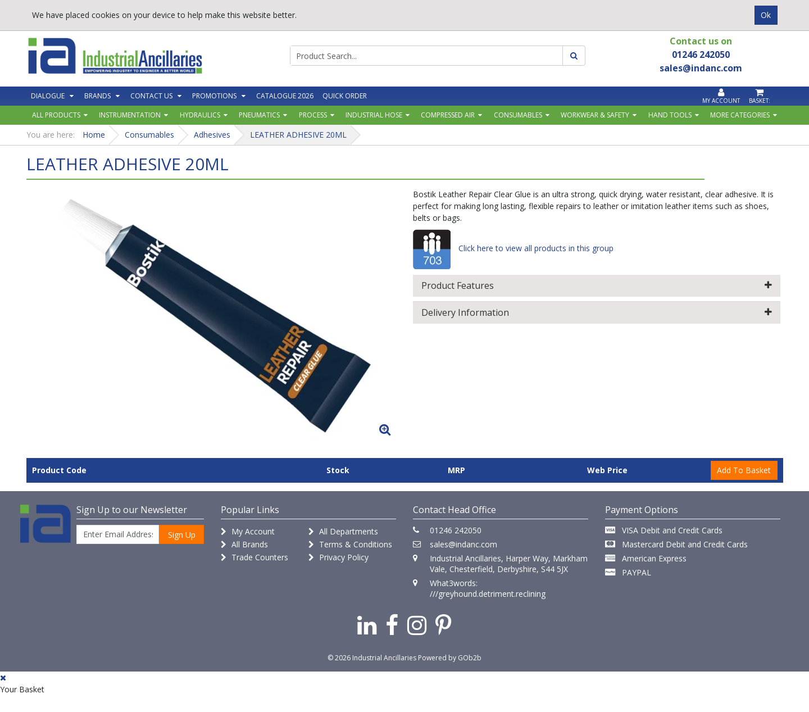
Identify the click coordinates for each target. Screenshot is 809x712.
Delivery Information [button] (596, 312)
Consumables (518, 115)
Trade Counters (254, 557)
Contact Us (151, 96)
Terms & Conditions (350, 544)
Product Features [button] (596, 285)
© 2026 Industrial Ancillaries (372, 658)
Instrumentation (130, 115)
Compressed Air (448, 115)
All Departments (343, 531)
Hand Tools (670, 115)
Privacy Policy (338, 557)
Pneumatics (259, 115)
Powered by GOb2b (449, 658)
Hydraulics (200, 115)
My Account (248, 531)
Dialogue (48, 96)
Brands (97, 96)
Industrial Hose (374, 115)
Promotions (214, 96)
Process (313, 115)
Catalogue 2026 (284, 96)
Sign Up (182, 534)
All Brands (244, 544)
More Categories (740, 115)
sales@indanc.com (463, 544)
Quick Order (344, 96)
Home (94, 134)
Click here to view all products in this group (513, 248)
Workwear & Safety (595, 115)
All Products (56, 115)
